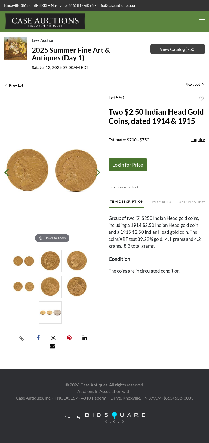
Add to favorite (201, 99)
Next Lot (194, 84)
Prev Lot (14, 85)
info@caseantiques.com (117, 5)
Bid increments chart (123, 187)
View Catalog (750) (178, 49)
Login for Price (127, 165)
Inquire (198, 139)
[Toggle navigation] (202, 21)
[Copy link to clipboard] (22, 338)
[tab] (126, 204)
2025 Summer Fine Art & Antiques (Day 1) (71, 54)
